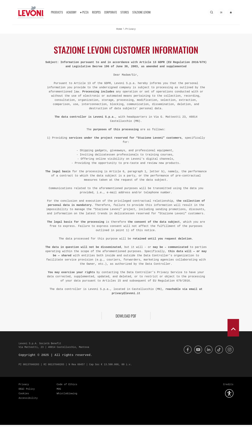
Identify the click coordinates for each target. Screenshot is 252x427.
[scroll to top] (233, 330)
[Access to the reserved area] (231, 12)
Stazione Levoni (141, 12)
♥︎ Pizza (84, 12)
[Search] (211, 12)
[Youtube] (196, 352)
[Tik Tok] (218, 352)
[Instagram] (229, 352)
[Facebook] (185, 352)
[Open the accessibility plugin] (229, 395)
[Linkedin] (207, 352)
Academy (71, 12)
